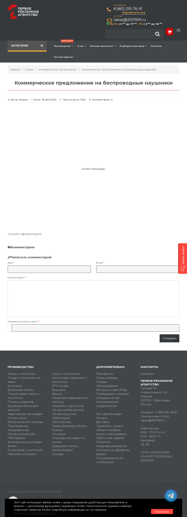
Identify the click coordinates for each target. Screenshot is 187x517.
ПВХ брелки (17, 438)
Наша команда (106, 378)
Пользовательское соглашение (109, 460)
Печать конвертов (21, 402)
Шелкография (62, 450)
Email (99, 262)
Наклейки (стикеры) (22, 454)
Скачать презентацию (25, 234)
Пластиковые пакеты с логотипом (24, 396)
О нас (81, 46)
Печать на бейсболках (68, 410)
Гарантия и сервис (110, 426)
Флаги (12, 446)
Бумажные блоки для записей (23, 408)
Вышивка (58, 390)
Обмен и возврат (108, 430)
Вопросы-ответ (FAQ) (111, 390)
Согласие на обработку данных (113, 452)
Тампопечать (61, 422)
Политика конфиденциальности (111, 444)
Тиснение (59, 434)
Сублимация (61, 418)
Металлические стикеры (26, 422)
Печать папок (17, 418)
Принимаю (159, 508)
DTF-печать (60, 386)
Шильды (58, 454)
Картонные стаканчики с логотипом (69, 380)
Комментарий (16, 277)
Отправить (169, 338)
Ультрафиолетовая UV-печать (69, 440)
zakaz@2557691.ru (130, 20)
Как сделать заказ (109, 414)
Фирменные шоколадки (25, 442)
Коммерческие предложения (107, 404)
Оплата (101, 418)
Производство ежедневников (18, 428)
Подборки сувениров (133, 46)
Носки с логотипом (66, 374)
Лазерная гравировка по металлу (70, 400)
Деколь (57, 394)
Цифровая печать (65, 446)
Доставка (102, 422)
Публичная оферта (110, 438)
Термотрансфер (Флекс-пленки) (70, 428)
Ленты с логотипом (21, 374)
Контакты (156, 46)
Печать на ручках (64, 414)
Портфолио (104, 374)
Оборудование (107, 386)
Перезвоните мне (134, 12)
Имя (10, 262)
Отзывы (101, 382)
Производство (63, 44)
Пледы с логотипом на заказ (24, 380)
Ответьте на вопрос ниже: (22, 321)
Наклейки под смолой (68, 406)
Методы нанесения (103, 46)
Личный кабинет (63, 57)
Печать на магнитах (21, 434)
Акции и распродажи (111, 434)
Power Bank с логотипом (25, 450)
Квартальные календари (25, 414)
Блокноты (15, 386)
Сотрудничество (108, 398)
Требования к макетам (112, 394)
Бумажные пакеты (21, 390)
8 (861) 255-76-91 (128, 9)
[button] (182, 258)
